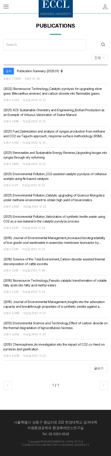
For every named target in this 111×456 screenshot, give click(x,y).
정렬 (98, 57)
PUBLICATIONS (55, 25)
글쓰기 (98, 368)
